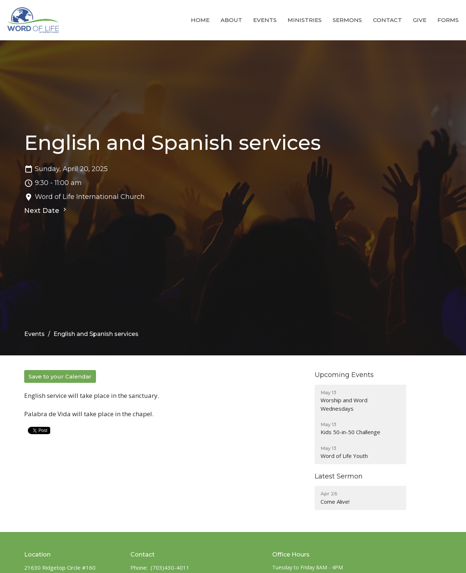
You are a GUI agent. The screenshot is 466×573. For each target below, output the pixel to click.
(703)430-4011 (170, 567)
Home (200, 19)
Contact (387, 19)
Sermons (347, 19)
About (231, 19)
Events (265, 19)
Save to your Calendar (60, 376)
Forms (448, 19)
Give (419, 19)
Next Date (46, 210)
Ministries (305, 19)
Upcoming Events (344, 375)
